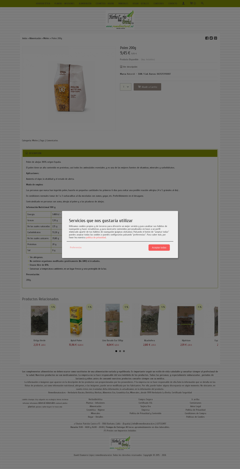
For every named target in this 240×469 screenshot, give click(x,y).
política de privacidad (96, 237)
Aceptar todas (159, 247)
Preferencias (76, 247)
